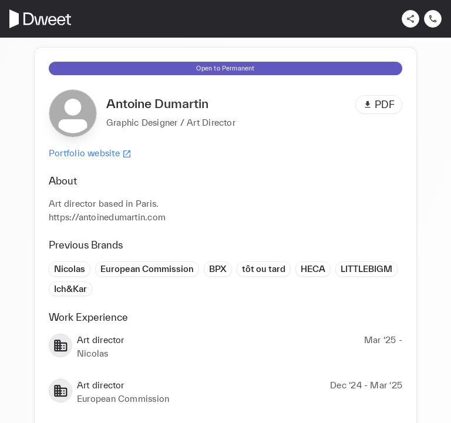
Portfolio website (90, 153)
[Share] (410, 19)
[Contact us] (433, 19)
